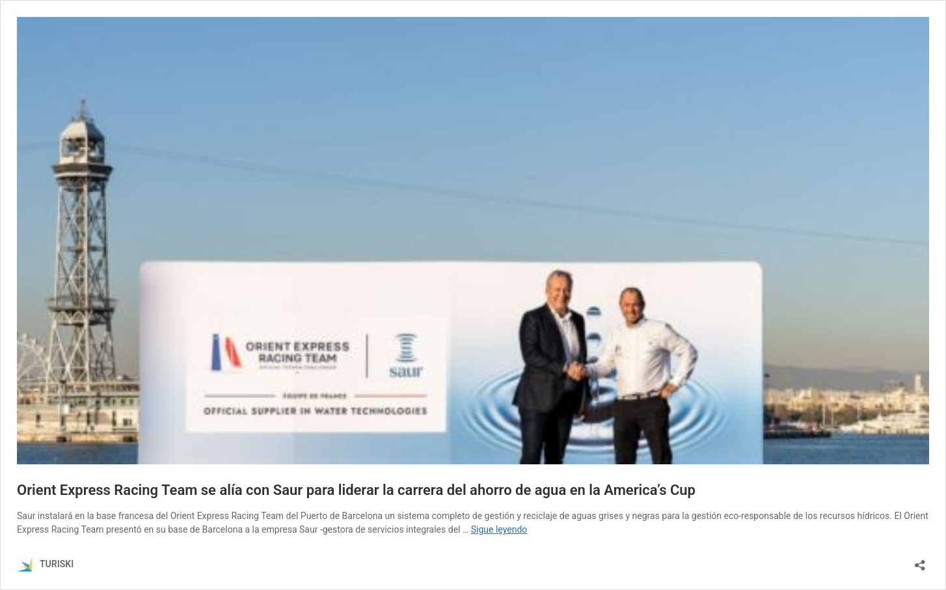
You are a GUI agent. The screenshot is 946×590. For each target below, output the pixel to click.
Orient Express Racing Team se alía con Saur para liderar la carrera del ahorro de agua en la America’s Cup (356, 490)
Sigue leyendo (499, 529)
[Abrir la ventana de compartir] (920, 561)
